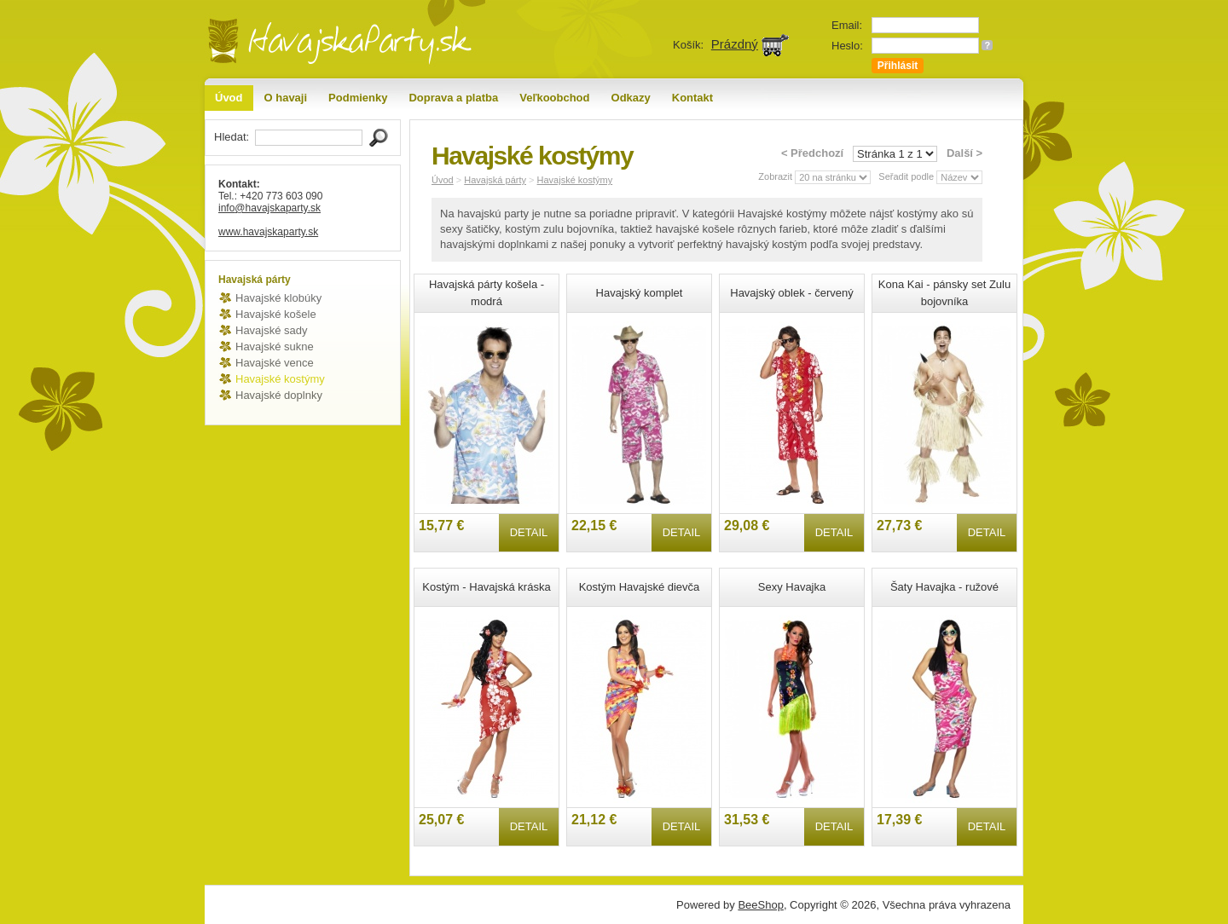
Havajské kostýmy (280, 378)
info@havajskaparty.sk (269, 208)
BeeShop (761, 904)
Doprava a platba (453, 97)
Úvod (229, 97)
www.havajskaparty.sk (268, 232)
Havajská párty (495, 180)
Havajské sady (271, 330)
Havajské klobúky (278, 298)
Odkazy (631, 97)
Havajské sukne (274, 346)
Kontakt (692, 97)
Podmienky (357, 97)
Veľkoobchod (554, 97)
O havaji (286, 97)
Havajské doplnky (278, 395)
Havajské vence (274, 362)
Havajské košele (275, 314)
